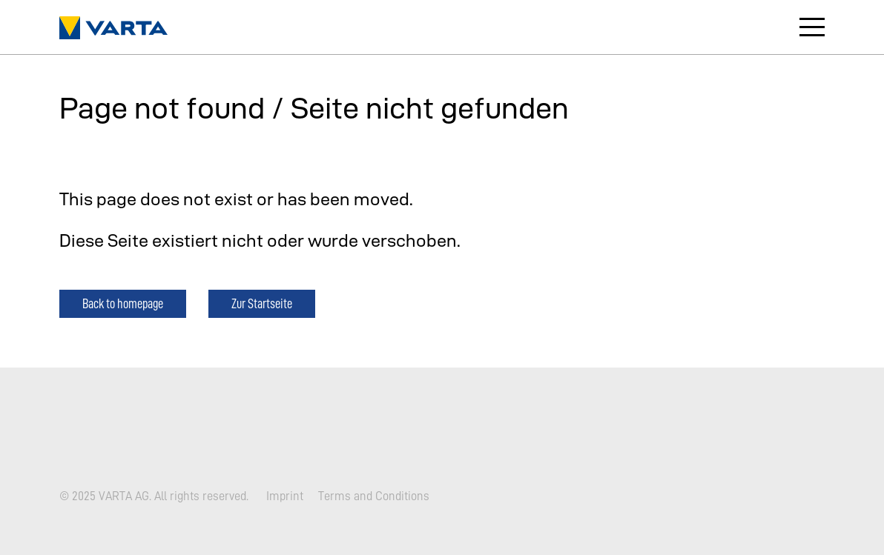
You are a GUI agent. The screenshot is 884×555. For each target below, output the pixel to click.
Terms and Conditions (373, 496)
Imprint (284, 496)
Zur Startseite (261, 303)
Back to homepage (122, 303)
